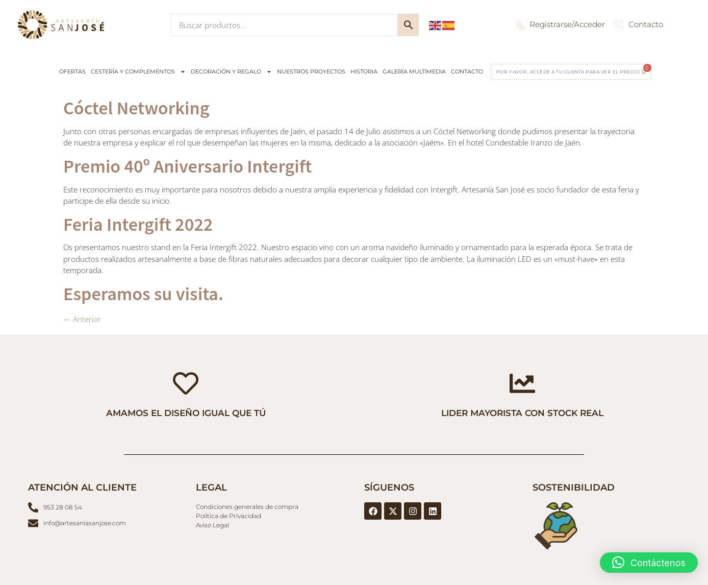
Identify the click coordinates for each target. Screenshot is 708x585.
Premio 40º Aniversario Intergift (187, 165)
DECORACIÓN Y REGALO (231, 72)
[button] (649, 562)
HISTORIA (363, 71)
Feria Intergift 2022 (138, 223)
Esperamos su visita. (143, 293)
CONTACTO (467, 71)
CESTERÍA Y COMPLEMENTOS (138, 72)
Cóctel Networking (136, 107)
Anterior (82, 319)
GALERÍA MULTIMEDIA (414, 71)
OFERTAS (72, 71)
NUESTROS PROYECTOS (311, 71)
